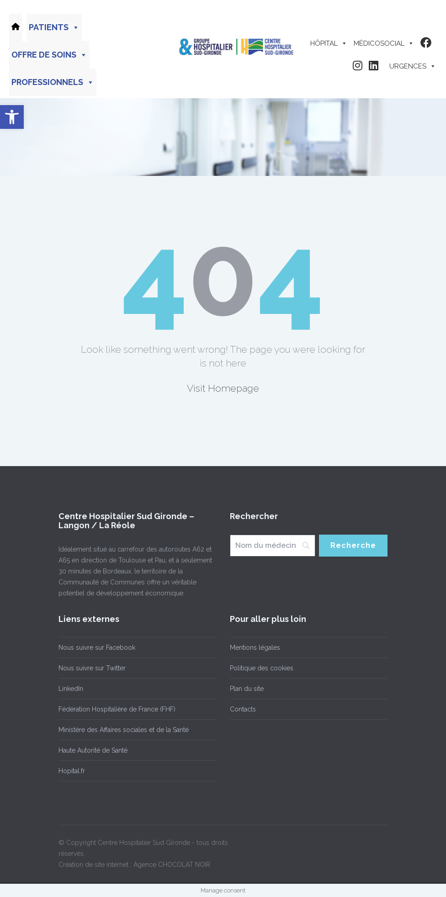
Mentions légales (255, 647)
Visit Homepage (223, 388)
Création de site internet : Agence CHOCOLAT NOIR (134, 864)
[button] (12, 117)
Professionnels (52, 82)
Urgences (412, 66)
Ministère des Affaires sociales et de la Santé (123, 729)
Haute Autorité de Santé (92, 750)
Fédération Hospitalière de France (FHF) (116, 709)
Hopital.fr (71, 771)
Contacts (243, 709)
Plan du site (247, 688)
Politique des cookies (261, 668)
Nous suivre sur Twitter (92, 668)
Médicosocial (384, 43)
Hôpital (328, 43)
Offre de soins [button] (49, 55)
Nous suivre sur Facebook (96, 647)
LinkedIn (70, 688)
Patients (54, 27)
